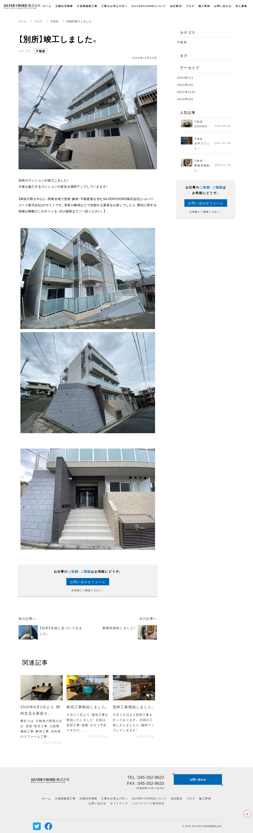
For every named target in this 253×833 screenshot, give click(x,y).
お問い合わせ (97, 803)
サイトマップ (119, 803)
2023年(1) (185, 77)
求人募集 (241, 6)
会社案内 (177, 798)
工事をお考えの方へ (114, 798)
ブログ (39, 21)
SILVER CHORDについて (149, 798)
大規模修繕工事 (65, 798)
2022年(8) (185, 85)
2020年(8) (185, 99)
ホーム (23, 21)
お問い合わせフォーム (87, 581)
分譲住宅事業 (88, 798)
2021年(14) (186, 92)
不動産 (55, 21)
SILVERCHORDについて (149, 6)
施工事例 (205, 798)
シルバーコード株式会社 (148, 803)
